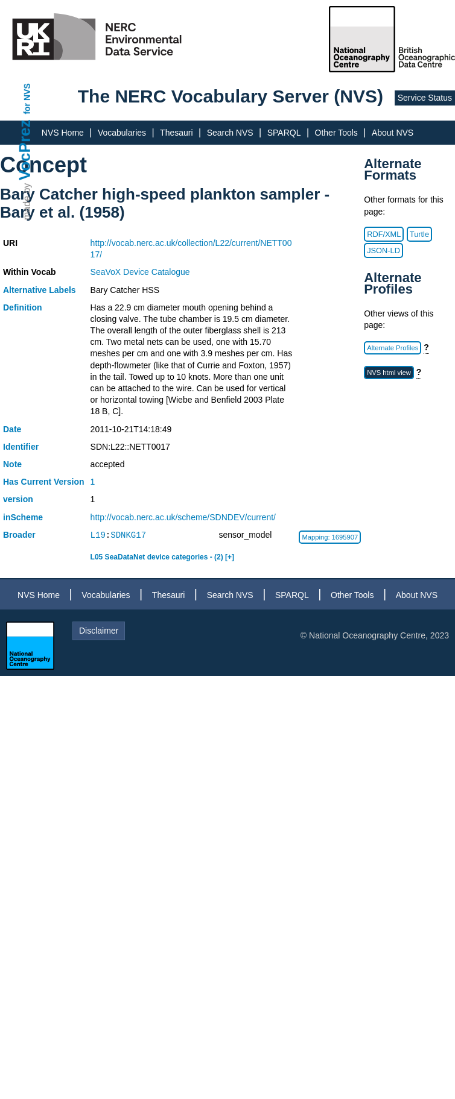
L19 (98, 535)
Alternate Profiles (392, 347)
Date (12, 429)
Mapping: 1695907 (330, 537)
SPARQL (284, 132)
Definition (22, 307)
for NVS (27, 98)
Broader (19, 535)
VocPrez (25, 149)
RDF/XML (384, 234)
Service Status (425, 97)
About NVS (392, 132)
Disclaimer (98, 630)
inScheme (23, 517)
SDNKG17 (128, 535)
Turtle (419, 234)
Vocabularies (122, 132)
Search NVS (230, 132)
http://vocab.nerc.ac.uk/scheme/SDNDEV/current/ (183, 517)
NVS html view (389, 372)
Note (12, 464)
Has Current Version (43, 482)
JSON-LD (383, 250)
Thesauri (176, 132)
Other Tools (336, 132)
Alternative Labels (39, 290)
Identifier (21, 447)
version (18, 499)
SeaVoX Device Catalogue (140, 272)
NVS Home (63, 132)
